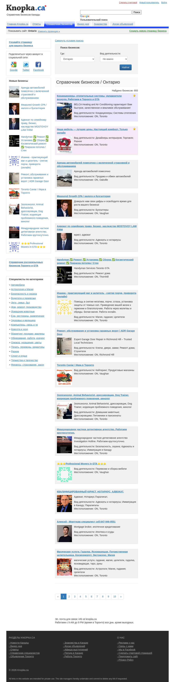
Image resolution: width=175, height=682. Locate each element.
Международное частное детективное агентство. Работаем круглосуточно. (35, 231)
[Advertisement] (155, 90)
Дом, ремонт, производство (26, 307)
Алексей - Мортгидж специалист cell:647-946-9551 (86, 521)
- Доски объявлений (74, 646)
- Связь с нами (125, 646)
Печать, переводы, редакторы (27, 347)
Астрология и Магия (22, 289)
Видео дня (83, 24)
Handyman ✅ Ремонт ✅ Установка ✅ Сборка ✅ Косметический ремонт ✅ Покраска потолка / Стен (35, 143)
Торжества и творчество (24, 360)
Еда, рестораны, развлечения (27, 316)
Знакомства (100, 24)
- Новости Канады (19, 642)
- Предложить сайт (127, 656)
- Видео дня (15, 646)
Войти (164, 2)
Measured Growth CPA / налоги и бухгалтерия (83, 196)
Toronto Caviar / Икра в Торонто (75, 365)
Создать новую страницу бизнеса (147, 31)
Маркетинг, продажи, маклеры (27, 333)
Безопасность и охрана (24, 293)
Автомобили (18, 285)
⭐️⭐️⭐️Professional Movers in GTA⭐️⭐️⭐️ (81, 463)
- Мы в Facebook (126, 649)
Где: (62, 53)
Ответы (36, 24)
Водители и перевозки (23, 298)
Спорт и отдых (19, 355)
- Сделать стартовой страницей (134, 653)
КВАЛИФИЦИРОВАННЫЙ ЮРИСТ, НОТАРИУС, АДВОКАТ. (90, 491)
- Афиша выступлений (75, 649)
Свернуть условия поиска (69, 40)
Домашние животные (23, 311)
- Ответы (14, 649)
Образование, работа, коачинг (28, 338)
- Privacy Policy (125, 659)
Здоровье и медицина (23, 320)
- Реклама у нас (125, 642)
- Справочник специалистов (24, 653)
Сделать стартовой (128, 2)
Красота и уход (19, 329)
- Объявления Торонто (21, 656)
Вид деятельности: (110, 53)
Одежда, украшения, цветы (26, 342)
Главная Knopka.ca (17, 24)
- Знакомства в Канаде (75, 642)
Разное (15, 351)
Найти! (125, 67)
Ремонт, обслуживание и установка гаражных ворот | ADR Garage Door (35, 178)
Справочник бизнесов (59, 24)
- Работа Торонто (72, 656)
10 (114, 596)
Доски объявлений (122, 24)
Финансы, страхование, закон (27, 364)
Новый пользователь (149, 2)
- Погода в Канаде (73, 653)
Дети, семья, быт (20, 302)
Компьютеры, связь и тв (24, 324)
